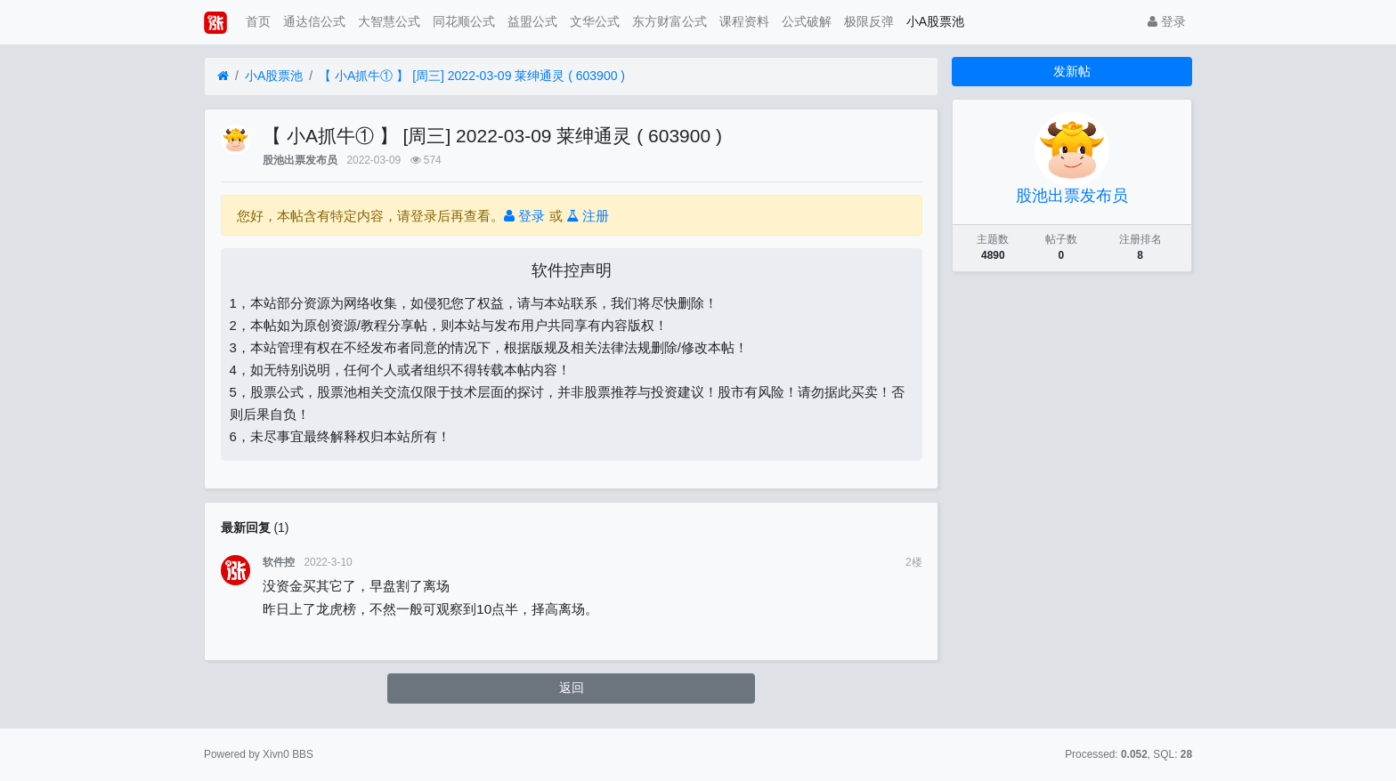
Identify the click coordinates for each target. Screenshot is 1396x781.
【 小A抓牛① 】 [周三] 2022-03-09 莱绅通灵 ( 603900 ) (472, 75)
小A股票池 (935, 21)
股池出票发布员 (300, 160)
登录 (1167, 21)
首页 (258, 21)
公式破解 (807, 21)
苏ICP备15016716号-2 (698, 754)
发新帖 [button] (1072, 71)
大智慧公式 (389, 21)
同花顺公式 (464, 21)
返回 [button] (571, 687)
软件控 (279, 562)
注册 (587, 215)
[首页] (223, 76)
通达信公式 (314, 21)
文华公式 (595, 21)
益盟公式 (532, 21)
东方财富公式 (669, 21)
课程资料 (744, 21)
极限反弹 (869, 21)
